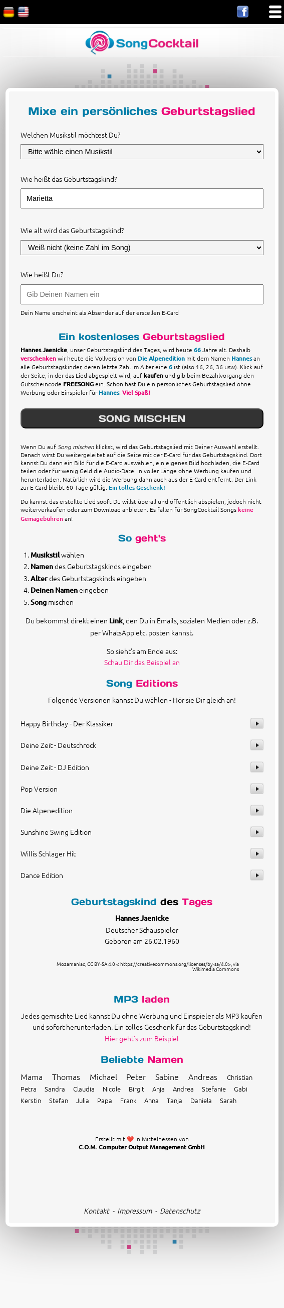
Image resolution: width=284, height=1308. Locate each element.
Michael (103, 1076)
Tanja (174, 1100)
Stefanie (214, 1089)
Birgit (136, 1089)
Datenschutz (180, 1211)
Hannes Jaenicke (142, 918)
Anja (158, 1089)
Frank (128, 1100)
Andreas (202, 1076)
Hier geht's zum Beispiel (142, 1038)
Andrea (183, 1089)
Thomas (66, 1076)
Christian (239, 1077)
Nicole (112, 1089)
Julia (82, 1100)
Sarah (228, 1100)
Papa (104, 1100)
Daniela (201, 1100)
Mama (32, 1076)
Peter (136, 1076)
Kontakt (96, 1211)
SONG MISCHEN (142, 418)
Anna (151, 1100)
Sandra (55, 1089)
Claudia (84, 1089)
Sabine (167, 1076)
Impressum (134, 1211)
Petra (29, 1089)
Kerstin (31, 1100)
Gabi (240, 1089)
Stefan (58, 1100)
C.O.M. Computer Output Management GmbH (142, 1147)
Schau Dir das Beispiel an (142, 662)
